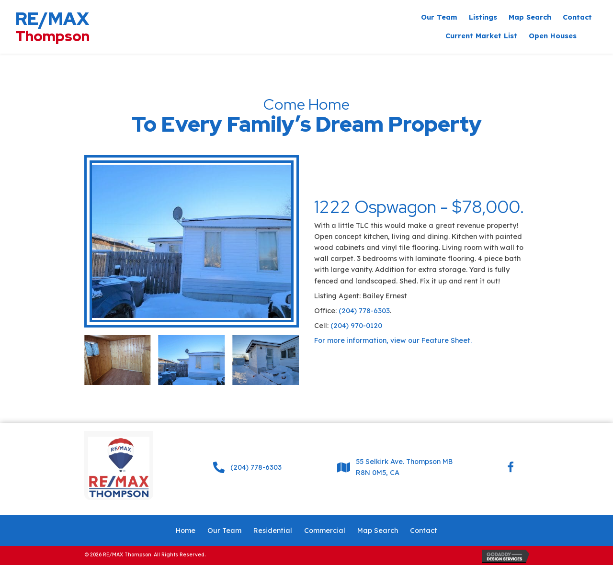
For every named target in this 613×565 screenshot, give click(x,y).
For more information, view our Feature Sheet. (393, 340)
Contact (423, 530)
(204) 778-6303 (364, 310)
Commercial (324, 530)
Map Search (377, 530)
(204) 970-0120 (356, 325)
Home (185, 530)
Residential (272, 530)
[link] (439, 17)
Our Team (224, 530)
